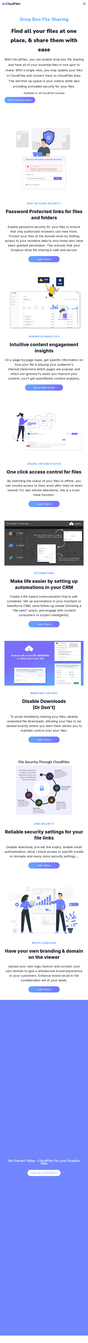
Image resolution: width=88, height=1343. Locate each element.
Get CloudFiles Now (20, 100)
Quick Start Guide (44, 387)
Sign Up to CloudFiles (44, 1172)
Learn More (44, 259)
